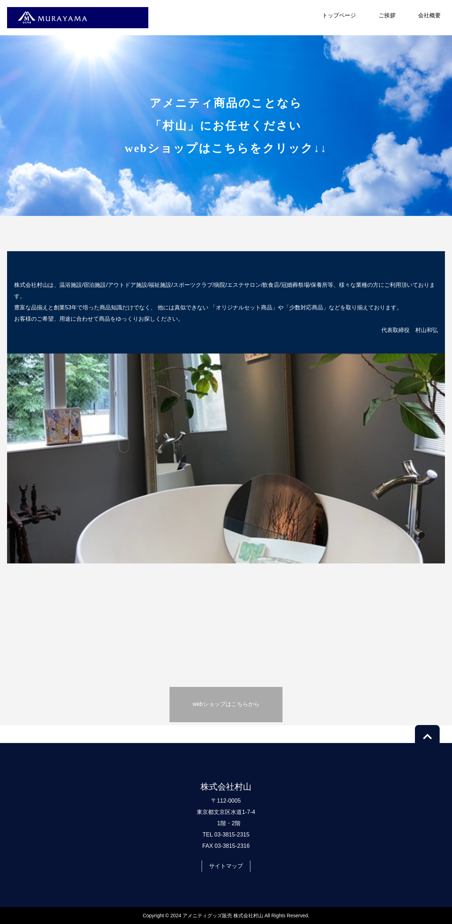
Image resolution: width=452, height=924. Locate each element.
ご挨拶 (387, 15)
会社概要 (429, 15)
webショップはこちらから (225, 704)
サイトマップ (226, 866)
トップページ (339, 15)
